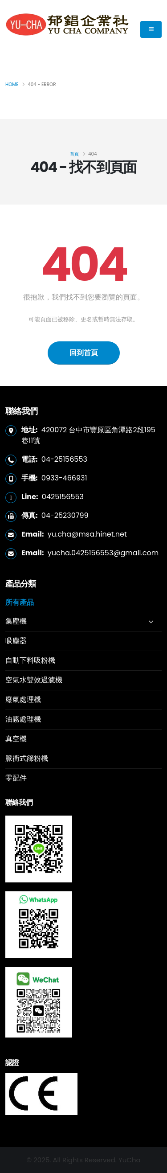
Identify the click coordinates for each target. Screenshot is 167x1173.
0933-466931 (64, 478)
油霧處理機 (23, 719)
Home (12, 84)
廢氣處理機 (23, 699)
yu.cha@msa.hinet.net (87, 534)
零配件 (16, 778)
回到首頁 (83, 353)
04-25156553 (64, 459)
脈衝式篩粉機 (26, 758)
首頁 (74, 154)
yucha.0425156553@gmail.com (103, 553)
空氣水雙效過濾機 (33, 680)
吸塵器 (16, 641)
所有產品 (19, 602)
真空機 (16, 739)
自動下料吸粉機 (30, 660)
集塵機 (16, 621)
